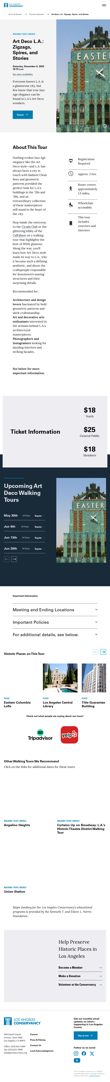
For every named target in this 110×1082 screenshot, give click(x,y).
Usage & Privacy (94, 1076)
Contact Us (35, 1045)
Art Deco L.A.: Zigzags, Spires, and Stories (70, 14)
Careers (34, 1034)
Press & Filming (38, 1040)
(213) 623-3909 (15, 1049)
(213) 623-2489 (18, 1046)
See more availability (23, 74)
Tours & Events (15, 14)
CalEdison (19, 235)
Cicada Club (30, 226)
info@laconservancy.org (15, 1052)
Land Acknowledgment (41, 1051)
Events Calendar (36, 14)
